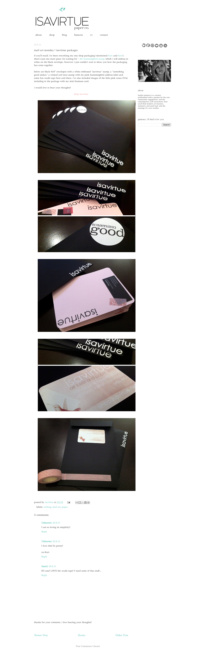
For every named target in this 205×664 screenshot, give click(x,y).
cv (91, 34)
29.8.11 (56, 522)
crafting (47, 507)
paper (65, 507)
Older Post (121, 635)
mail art (56, 507)
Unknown (46, 522)
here (110, 55)
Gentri (44, 566)
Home (81, 635)
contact (104, 34)
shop (52, 34)
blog (64, 34)
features (78, 34)
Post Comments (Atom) (88, 646)
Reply (44, 531)
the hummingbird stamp (92, 58)
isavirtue (49, 502)
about (38, 34)
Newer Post (41, 635)
